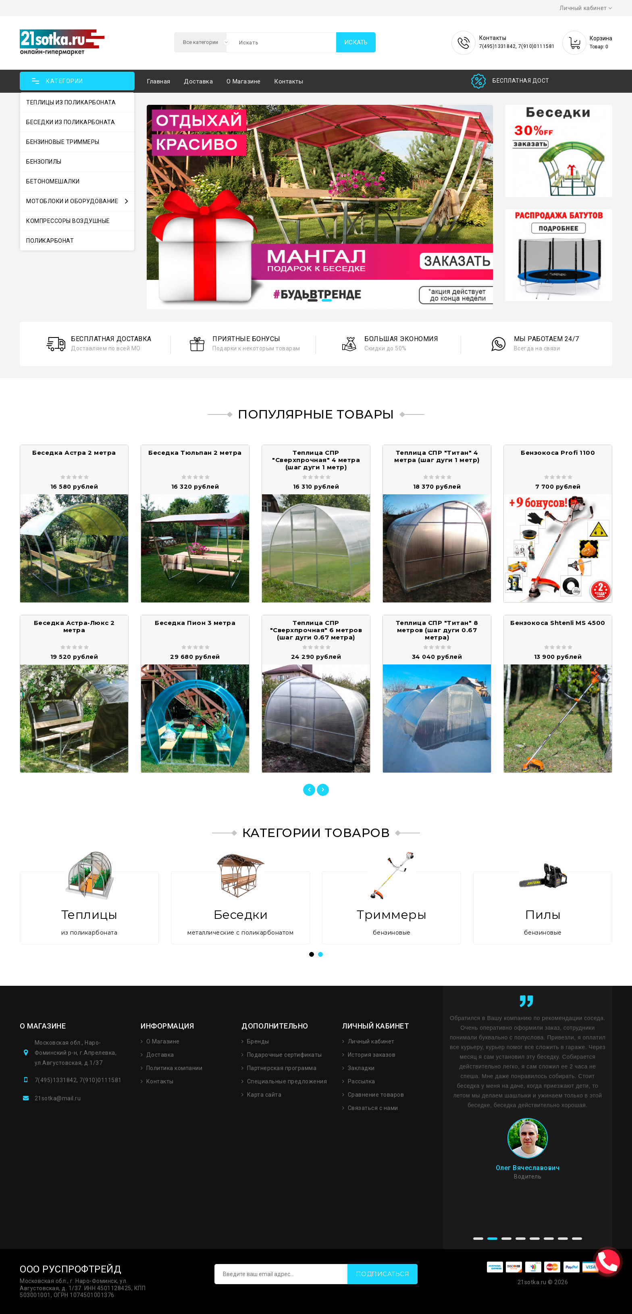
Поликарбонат (50, 240)
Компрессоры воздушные (68, 221)
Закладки (361, 1068)
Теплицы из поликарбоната (71, 102)
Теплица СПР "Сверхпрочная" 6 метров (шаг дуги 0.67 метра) (316, 630)
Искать (356, 42)
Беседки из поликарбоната (70, 122)
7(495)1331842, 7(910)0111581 (78, 1080)
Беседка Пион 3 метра (195, 623)
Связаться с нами (373, 1108)
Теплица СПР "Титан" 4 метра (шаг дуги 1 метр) (437, 456)
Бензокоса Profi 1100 (558, 452)
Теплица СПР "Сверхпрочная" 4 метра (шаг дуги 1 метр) (316, 460)
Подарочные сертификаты (284, 1055)
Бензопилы (44, 161)
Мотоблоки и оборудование (77, 201)
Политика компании (174, 1068)
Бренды (258, 1041)
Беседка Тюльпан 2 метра (195, 452)
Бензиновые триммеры (63, 142)
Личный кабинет (371, 1041)
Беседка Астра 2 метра (74, 452)
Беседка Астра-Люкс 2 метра (74, 626)
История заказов (372, 1055)
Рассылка (361, 1081)
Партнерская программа (282, 1068)
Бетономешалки (53, 181)
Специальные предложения (287, 1081)
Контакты (288, 81)
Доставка (198, 81)
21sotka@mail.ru (58, 1098)
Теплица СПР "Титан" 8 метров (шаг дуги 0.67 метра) (437, 630)
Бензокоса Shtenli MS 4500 (557, 623)
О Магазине (163, 1041)
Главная (158, 81)
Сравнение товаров (376, 1094)
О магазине (244, 81)
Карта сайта (264, 1094)
